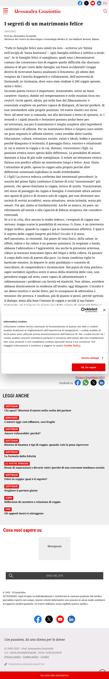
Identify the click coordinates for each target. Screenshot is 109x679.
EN (105, 3)
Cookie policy (31, 657)
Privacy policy (12, 657)
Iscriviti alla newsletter (54, 675)
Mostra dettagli (90, 358)
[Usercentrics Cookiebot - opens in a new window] (83, 310)
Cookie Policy (72, 345)
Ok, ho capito (88, 367)
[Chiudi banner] (104, 310)
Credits (45, 657)
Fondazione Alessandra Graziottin (26, 664)
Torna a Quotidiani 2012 (90, 377)
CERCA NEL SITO (54, 575)
